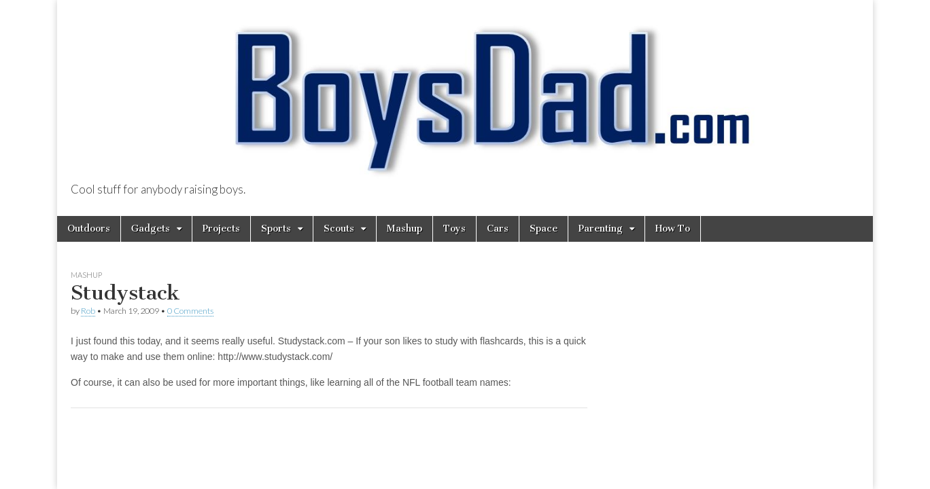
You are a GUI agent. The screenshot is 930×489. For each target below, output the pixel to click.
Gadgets (150, 228)
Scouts (339, 228)
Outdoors (88, 228)
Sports (276, 228)
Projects (221, 228)
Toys (454, 228)
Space (543, 228)
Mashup (404, 228)
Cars (498, 228)
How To (672, 228)
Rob (88, 311)
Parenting (601, 228)
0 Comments (190, 311)
